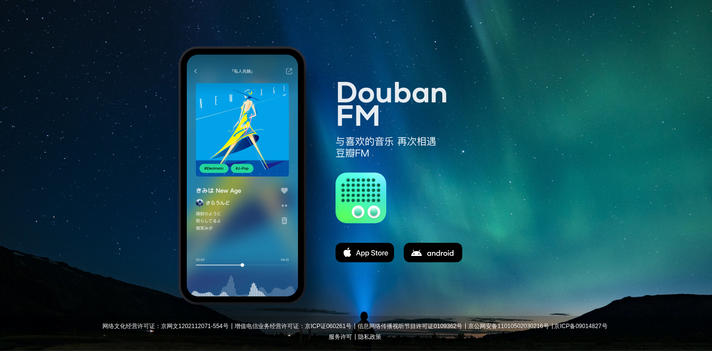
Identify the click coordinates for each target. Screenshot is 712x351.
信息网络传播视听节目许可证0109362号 (409, 326)
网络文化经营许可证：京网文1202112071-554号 (165, 326)
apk (433, 252)
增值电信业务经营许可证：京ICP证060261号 (293, 326)
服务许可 (340, 337)
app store (365, 252)
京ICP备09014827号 (580, 326)
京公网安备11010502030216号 (508, 326)
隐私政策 (369, 337)
